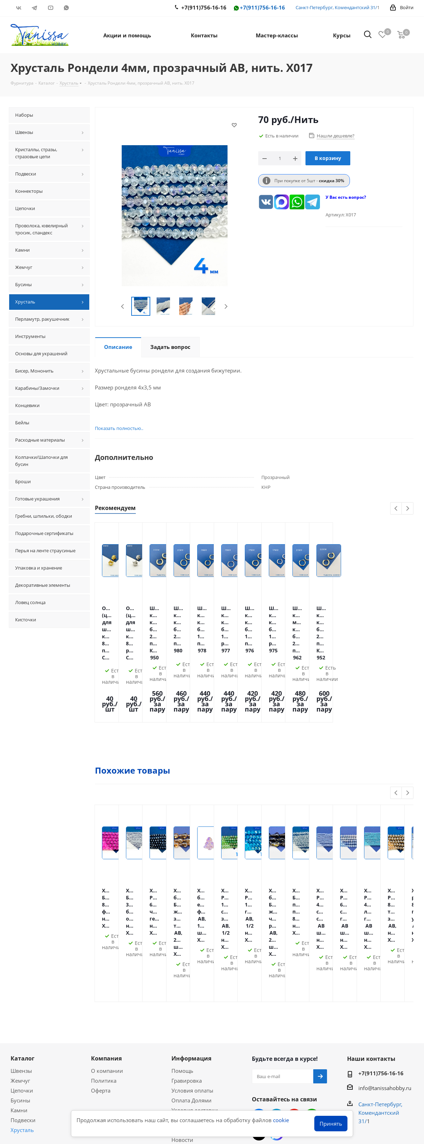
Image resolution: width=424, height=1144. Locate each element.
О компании (107, 947)
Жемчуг (20, 957)
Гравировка (186, 957)
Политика (103, 957)
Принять (331, 1123)
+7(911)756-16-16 (259, 8)
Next (223, 306)
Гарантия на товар (195, 997)
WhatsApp (66, 7)
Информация (191, 935)
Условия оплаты (192, 967)
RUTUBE (82, 7)
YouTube (50, 7)
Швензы (21, 947)
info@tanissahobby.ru (384, 964)
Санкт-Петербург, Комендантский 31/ (336, 7)
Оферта (100, 967)
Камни (19, 987)
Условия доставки (194, 987)
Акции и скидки (35, 1027)
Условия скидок (191, 1006)
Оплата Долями (191, 977)
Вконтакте (18, 7)
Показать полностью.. (115, 428)
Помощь (182, 947)
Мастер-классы (30, 1038)
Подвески (23, 997)
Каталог (23, 935)
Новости (182, 1016)
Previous (120, 306)
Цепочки (22, 967)
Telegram (34, 7)
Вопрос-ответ (28, 1048)
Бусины (20, 977)
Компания (106, 935)
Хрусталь (22, 1006)
